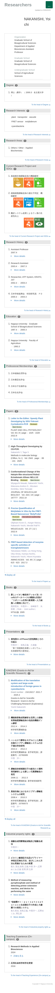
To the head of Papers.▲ (41, 581)
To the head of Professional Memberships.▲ (34, 402)
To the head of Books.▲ (41, 626)
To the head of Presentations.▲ (39, 665)
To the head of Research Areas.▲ (38, 160)
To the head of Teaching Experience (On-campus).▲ (31, 975)
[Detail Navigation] (49, 4)
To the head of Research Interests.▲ (37, 135)
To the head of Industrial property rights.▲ (35, 927)
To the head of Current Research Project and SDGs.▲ (30, 236)
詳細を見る (17, 956)
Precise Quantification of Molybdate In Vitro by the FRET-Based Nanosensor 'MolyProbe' (26, 511)
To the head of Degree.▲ (41, 105)
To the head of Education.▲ (40, 360)
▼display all (9, 575)
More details (18, 256)
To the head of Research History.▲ (37, 310)
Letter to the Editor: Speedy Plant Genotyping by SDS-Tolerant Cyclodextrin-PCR (27, 421)
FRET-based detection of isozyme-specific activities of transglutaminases (27, 545)
